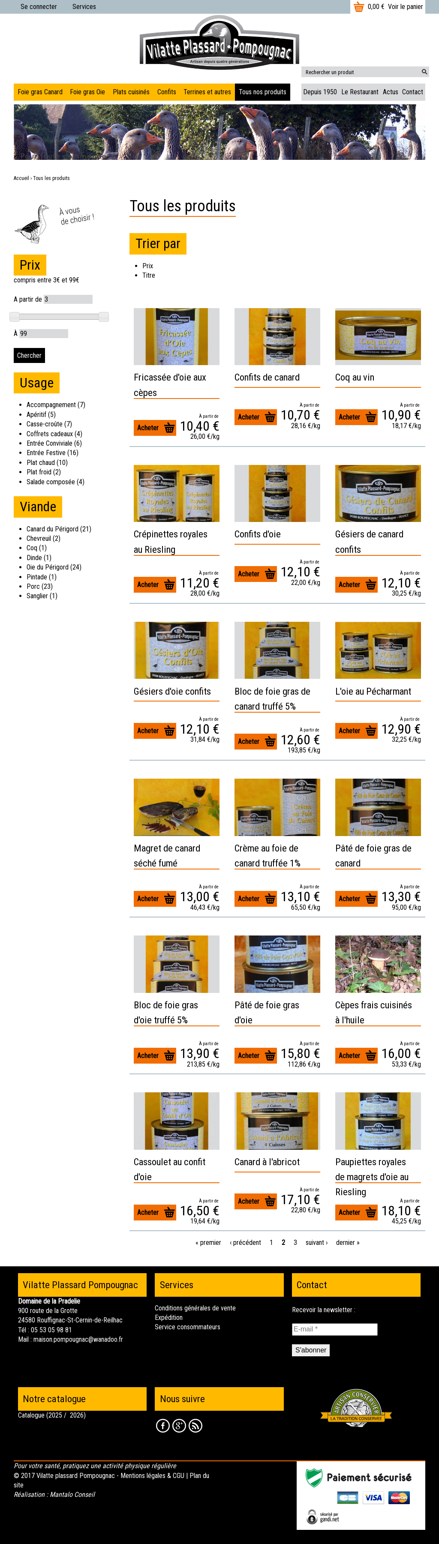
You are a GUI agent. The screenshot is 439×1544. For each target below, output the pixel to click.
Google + (179, 1426)
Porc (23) (40, 586)
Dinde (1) (39, 558)
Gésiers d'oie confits (172, 691)
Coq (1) (37, 548)
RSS (195, 1426)
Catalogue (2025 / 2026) (52, 1415)
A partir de (28, 299)
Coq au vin (354, 377)
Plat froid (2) (44, 472)
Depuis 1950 (320, 92)
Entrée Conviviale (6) (54, 443)
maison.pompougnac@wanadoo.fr (78, 1339)
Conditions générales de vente (195, 1308)
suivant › (317, 1242)
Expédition (169, 1317)
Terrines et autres (207, 92)
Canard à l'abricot (267, 1161)
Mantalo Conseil (72, 1494)
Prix (147, 266)
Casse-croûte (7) (49, 424)
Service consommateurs (187, 1327)
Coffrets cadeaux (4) (54, 434)
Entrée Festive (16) (52, 453)
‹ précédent (245, 1242)
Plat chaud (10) (47, 463)
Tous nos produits (262, 92)
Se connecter (39, 7)
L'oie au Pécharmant (373, 691)
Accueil (21, 178)
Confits (166, 92)
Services (84, 7)
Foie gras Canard (40, 92)
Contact (412, 92)
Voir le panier (405, 7)
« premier (208, 1242)
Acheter (148, 428)
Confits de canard (267, 377)
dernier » (348, 1242)
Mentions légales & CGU (152, 1476)
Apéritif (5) (41, 415)
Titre (148, 275)
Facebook (163, 1426)
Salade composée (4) (55, 482)
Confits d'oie (258, 534)
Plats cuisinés (131, 92)
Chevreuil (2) (43, 538)
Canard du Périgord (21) (59, 529)
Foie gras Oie (87, 92)
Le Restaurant (360, 92)
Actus (390, 92)
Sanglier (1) (42, 596)
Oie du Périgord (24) (54, 567)
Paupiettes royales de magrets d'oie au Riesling (372, 1176)
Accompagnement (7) (56, 405)
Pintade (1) (42, 577)
